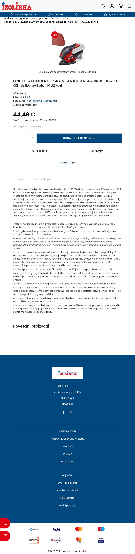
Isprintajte (95, 151)
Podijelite (39, 151)
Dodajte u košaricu (79, 138)
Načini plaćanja (67, 505)
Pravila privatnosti (67, 490)
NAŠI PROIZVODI (67, 431)
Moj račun (67, 475)
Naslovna (9, 18)
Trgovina (23, 18)
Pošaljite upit (67, 162)
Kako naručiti (67, 497)
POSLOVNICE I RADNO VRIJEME (67, 438)
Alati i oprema (39, 18)
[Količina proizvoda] (25, 137)
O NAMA (67, 453)
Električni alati (58, 18)
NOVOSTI (67, 446)
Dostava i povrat (43, 179)
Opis (20, 179)
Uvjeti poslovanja (67, 482)
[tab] (20, 179)
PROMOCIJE (67, 461)
